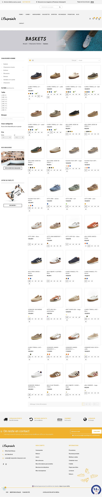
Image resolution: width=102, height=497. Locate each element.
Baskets (5, 64)
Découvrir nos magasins (13, 168)
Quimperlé (63, 2)
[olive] (36, 93)
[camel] (28, 93)
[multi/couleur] (47, 316)
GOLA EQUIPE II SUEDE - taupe (73, 386)
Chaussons (6, 82)
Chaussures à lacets (9, 67)
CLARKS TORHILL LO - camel (36, 125)
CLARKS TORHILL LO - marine (34, 87)
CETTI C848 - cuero (89, 199)
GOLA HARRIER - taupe (90, 385)
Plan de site (26, 492)
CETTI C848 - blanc (33, 237)
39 (4, 95)
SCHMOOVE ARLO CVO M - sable (91, 348)
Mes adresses (39, 460)
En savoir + (12, 205)
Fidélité (71, 464)
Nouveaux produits (74, 453)
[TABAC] (72, 131)
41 (5, 99)
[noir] (68, 131)
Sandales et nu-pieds (9, 79)
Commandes (39, 450)
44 (5, 105)
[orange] (68, 166)
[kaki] (30, 93)
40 (5, 97)
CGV (7, 492)
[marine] (32, 93)
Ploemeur (55, 2)
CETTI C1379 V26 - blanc (72, 237)
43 (5, 103)
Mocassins (6, 73)
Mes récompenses (41, 470)
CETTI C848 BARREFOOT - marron (54, 237)
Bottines (5, 70)
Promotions (72, 450)
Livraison (71, 470)
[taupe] (66, 131)
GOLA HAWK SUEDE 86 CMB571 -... (72, 125)
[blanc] (28, 241)
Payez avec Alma (73, 467)
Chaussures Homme (8, 58)
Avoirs (37, 457)
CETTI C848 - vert (71, 199)
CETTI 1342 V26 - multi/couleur (52, 310)
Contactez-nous (73, 460)
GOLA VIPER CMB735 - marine (34, 272)
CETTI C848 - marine (53, 199)
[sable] (34, 93)
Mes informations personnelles (44, 464)
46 (4, 110)
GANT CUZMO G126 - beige (73, 310)
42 (5, 101)
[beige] (28, 316)
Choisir (89, 60)
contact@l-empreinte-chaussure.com (15, 458)
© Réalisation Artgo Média (51, 492)
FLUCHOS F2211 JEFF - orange (90, 161)
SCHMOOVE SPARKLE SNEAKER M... (34, 386)
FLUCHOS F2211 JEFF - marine (34, 199)
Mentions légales (15, 492)
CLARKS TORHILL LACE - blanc (91, 310)
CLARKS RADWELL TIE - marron (91, 272)
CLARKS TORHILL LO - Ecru (73, 87)
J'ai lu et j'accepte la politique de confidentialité (87, 435)
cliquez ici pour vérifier (64, 486)
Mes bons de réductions (42, 467)
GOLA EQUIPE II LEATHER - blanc (54, 272)
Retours (38, 453)
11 (94, 404)
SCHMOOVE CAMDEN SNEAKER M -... (52, 348)
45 (5, 108)
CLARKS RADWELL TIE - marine (72, 272)
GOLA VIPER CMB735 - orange (90, 237)
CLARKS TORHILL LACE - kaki (35, 348)
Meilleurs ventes (73, 457)
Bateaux (5, 76)
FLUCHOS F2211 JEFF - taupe (74, 161)
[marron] (47, 243)
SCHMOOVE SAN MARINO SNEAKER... (35, 310)
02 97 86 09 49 (26, 2)
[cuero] (85, 204)
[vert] (66, 204)
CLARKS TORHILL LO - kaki (92, 87)
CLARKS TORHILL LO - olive (54, 125)
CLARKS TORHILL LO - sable (55, 87)
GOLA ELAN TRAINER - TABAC (53, 386)
